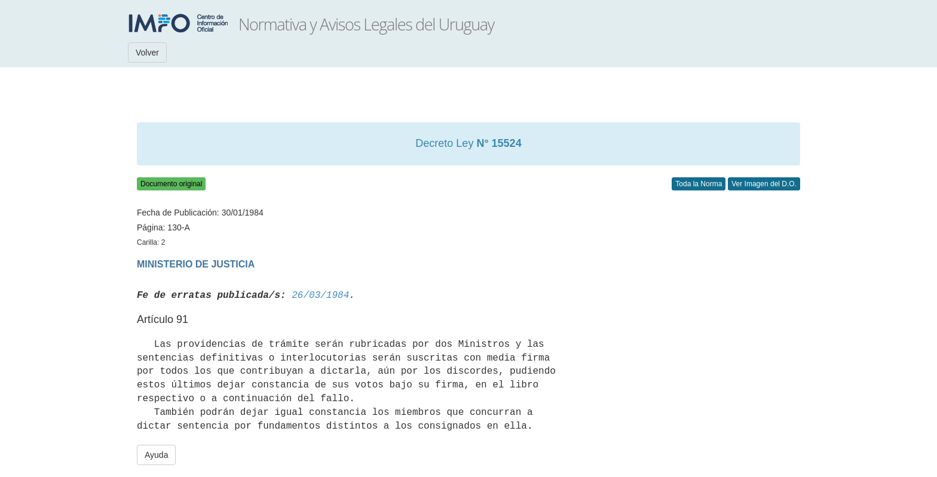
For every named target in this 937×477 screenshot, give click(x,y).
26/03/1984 (320, 295)
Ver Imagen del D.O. (764, 184)
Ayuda (156, 455)
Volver (147, 52)
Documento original (171, 184)
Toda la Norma (698, 184)
